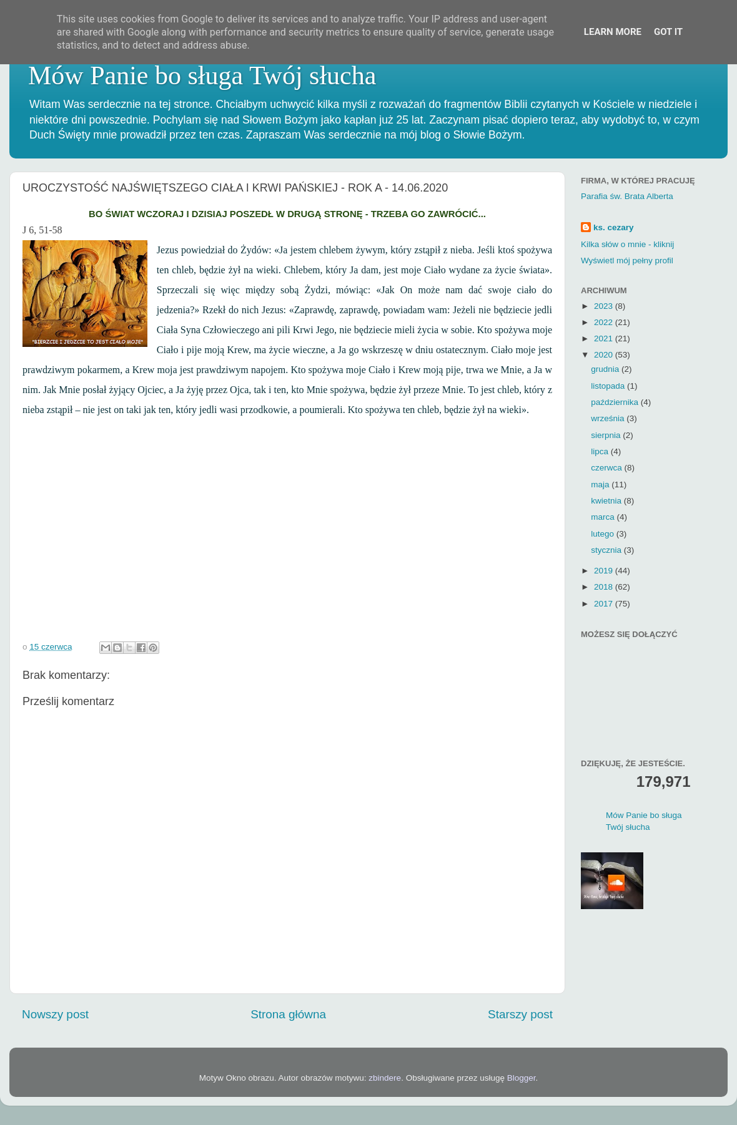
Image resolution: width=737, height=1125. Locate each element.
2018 (604, 587)
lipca (601, 451)
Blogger (521, 1078)
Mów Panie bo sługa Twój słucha (202, 75)
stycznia (607, 550)
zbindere (384, 1078)
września (608, 418)
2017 (604, 603)
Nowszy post (55, 1014)
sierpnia (607, 435)
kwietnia (607, 500)
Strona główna (288, 1014)
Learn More (612, 31)
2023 (604, 306)
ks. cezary (613, 227)
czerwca (607, 467)
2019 (604, 570)
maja (601, 484)
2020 (604, 354)
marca (603, 517)
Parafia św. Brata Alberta (627, 196)
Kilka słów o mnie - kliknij (627, 244)
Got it (668, 31)
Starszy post (520, 1014)
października (616, 402)
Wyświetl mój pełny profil (627, 260)
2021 (604, 338)
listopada (609, 386)
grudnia (606, 369)
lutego (603, 533)
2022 (604, 322)
